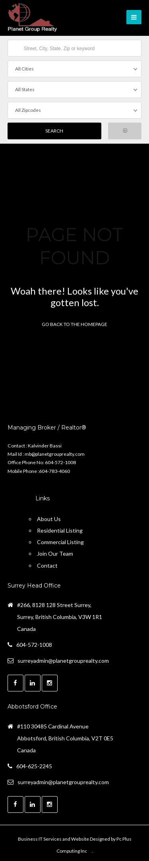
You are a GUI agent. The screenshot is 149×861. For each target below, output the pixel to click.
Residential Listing (60, 530)
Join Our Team (55, 553)
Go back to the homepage (74, 324)
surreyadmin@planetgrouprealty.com (63, 660)
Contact (47, 565)
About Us (49, 518)
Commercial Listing (60, 542)
